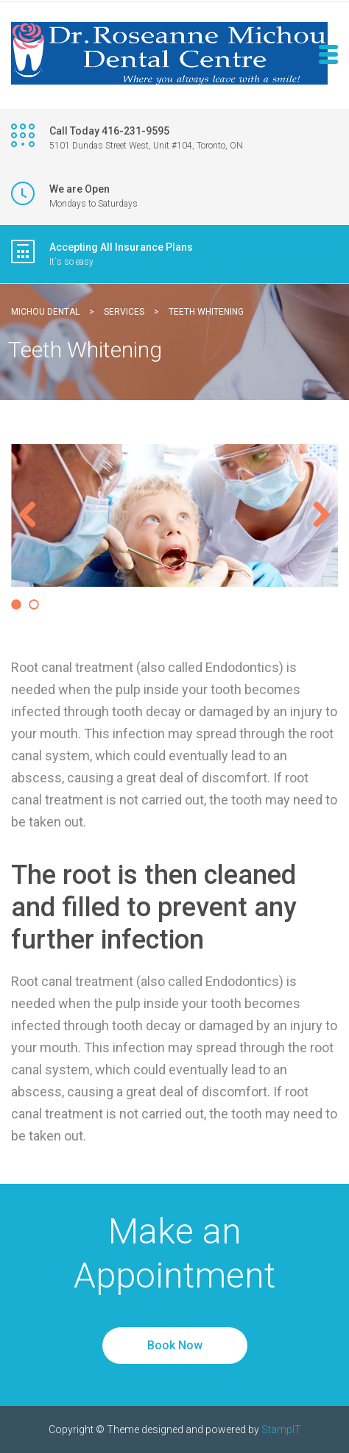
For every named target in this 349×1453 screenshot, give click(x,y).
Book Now (174, 1345)
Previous (33, 515)
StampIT (281, 1429)
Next (316, 515)
